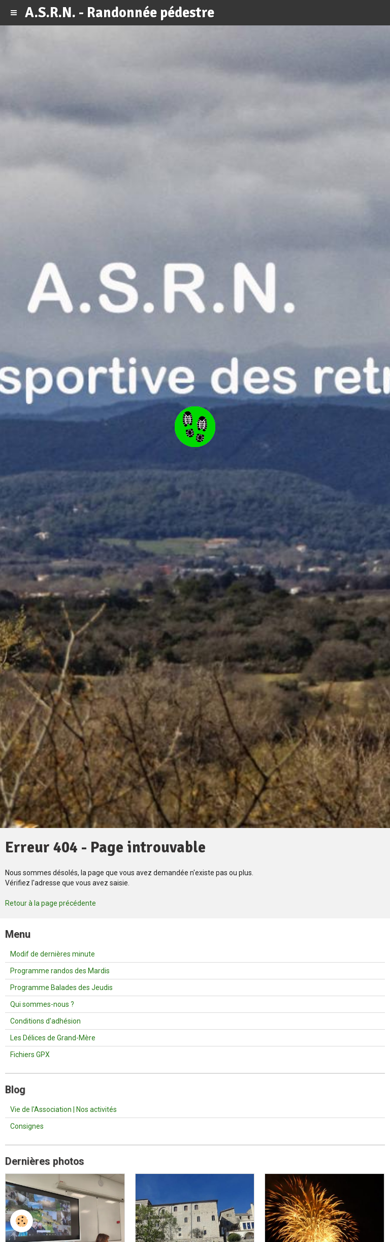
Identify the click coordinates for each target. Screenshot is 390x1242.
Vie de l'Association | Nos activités (63, 1109)
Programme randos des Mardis (60, 971)
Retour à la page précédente (50, 903)
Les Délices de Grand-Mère (52, 1038)
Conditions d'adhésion (45, 1021)
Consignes (27, 1126)
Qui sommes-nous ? (42, 1004)
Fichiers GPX (30, 1054)
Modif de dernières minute (52, 954)
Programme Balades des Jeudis (61, 987)
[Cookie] (21, 1220)
